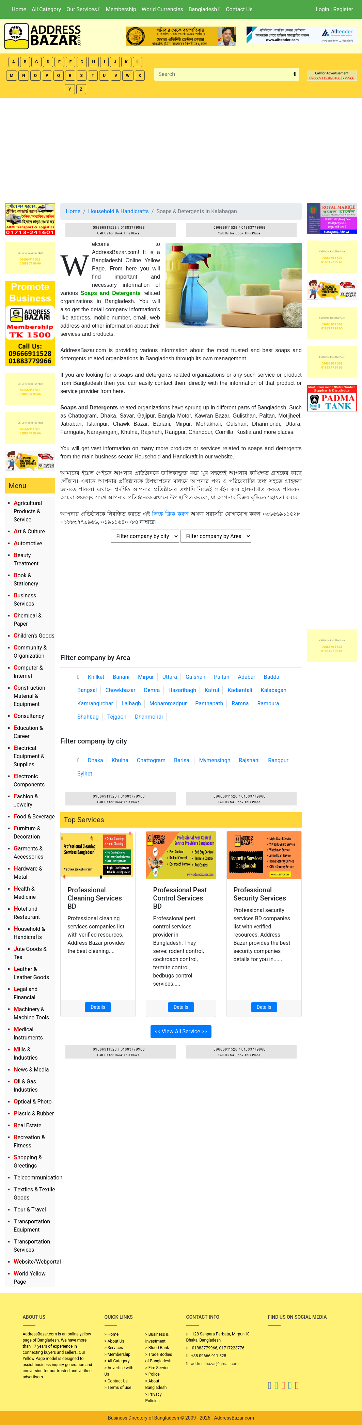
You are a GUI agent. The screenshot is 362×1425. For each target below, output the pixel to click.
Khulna (120, 760)
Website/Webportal (37, 1261)
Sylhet (84, 773)
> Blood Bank (157, 1347)
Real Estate (28, 1125)
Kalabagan (274, 690)
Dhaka (95, 760)
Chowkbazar (120, 690)
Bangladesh (204, 9)
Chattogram (151, 760)
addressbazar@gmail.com (215, 1363)
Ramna (240, 703)
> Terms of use (118, 1387)
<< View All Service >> (181, 1031)
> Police (152, 1374)
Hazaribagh (182, 690)
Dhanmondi (149, 717)
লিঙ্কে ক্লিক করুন (170, 514)
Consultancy (29, 716)
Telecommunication (38, 1177)
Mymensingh (215, 760)
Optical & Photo (33, 1101)
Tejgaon (117, 717)
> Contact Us (116, 1381)
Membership (121, 9)
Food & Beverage (34, 816)
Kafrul (212, 690)
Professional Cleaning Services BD (94, 898)
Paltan (221, 677)
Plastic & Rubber (34, 1113)
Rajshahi (249, 760)
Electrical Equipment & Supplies (29, 756)
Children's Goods (34, 635)
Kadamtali (239, 690)
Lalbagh (131, 703)
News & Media (31, 1069)
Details (98, 1007)
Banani (121, 677)
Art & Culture (29, 531)
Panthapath (209, 703)
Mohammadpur (168, 703)
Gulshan (195, 677)
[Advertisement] (181, 149)
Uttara (169, 677)
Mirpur (146, 677)
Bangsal (87, 690)
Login (322, 9)
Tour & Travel (30, 1209)
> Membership (117, 1354)
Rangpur (278, 760)
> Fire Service (157, 1367)
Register (343, 9)
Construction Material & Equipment (29, 696)
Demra (152, 690)
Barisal (182, 760)
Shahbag (88, 717)
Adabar (246, 677)
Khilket (96, 677)
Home (19, 9)
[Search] (223, 74)
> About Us (114, 1341)
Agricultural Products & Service (28, 511)
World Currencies (162, 9)
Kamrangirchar (95, 703)
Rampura (268, 703)
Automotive (28, 543)
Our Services (83, 9)
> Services (114, 1347)
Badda (271, 677)
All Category (46, 9)
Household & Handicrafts (118, 211)
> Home (112, 1334)
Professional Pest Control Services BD (180, 898)
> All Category (117, 1361)
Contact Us (239, 9)
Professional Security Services (260, 894)
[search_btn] (295, 74)
